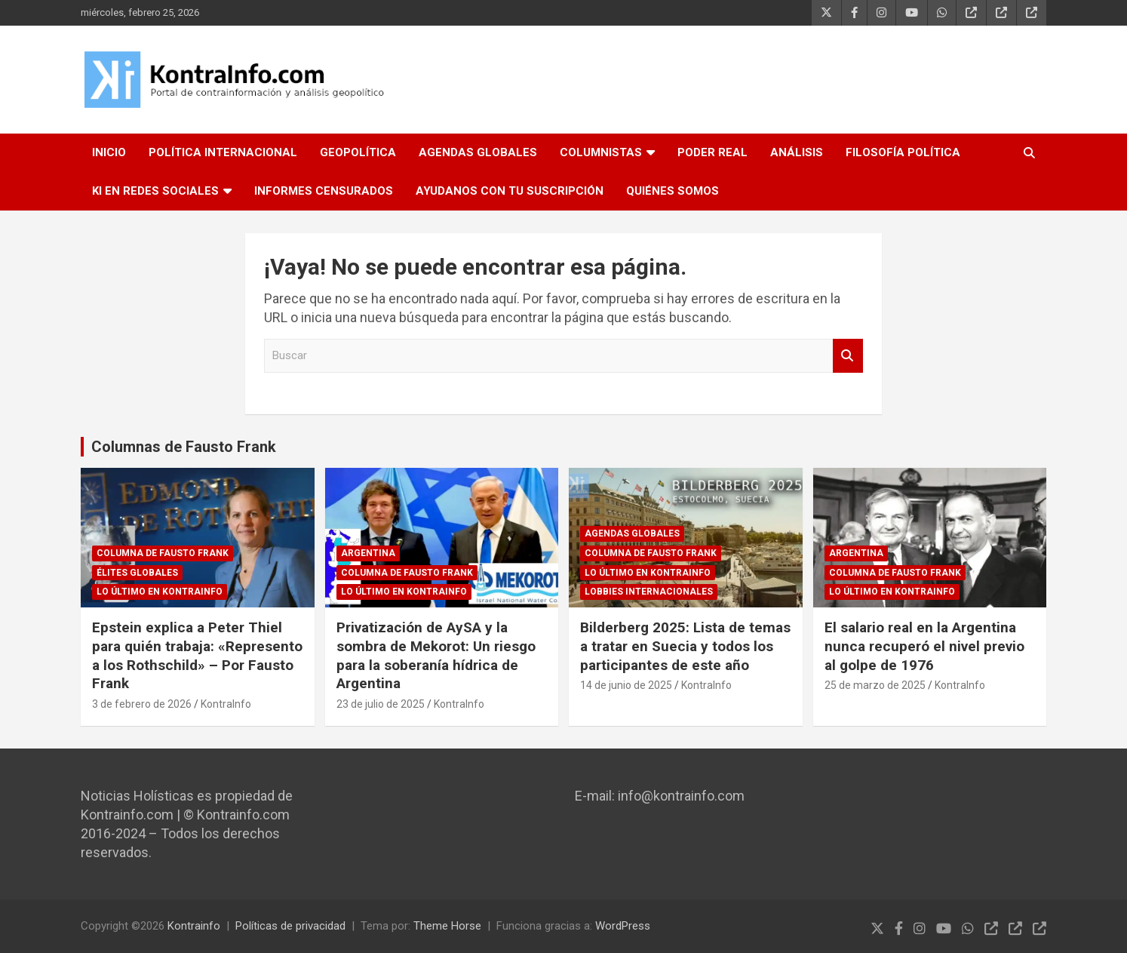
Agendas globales (632, 533)
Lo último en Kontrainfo (160, 591)
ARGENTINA (368, 553)
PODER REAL (712, 152)
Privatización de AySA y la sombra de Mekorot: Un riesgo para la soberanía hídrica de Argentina (436, 655)
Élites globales (137, 572)
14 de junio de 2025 (626, 685)
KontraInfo (226, 704)
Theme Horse (447, 926)
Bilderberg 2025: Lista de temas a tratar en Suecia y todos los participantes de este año (685, 646)
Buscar (848, 356)
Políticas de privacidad (290, 926)
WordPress (622, 926)
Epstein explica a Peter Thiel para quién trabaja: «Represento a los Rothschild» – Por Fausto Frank (197, 655)
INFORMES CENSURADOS (323, 191)
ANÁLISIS (796, 152)
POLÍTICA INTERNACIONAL (223, 152)
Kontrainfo (193, 926)
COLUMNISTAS (601, 152)
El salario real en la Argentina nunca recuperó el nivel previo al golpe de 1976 (924, 646)
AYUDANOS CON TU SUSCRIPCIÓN (509, 191)
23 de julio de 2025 (380, 704)
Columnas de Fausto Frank (183, 447)
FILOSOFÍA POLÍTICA (903, 152)
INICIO (109, 152)
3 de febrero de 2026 (142, 704)
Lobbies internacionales (649, 591)
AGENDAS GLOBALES (478, 152)
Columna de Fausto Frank (163, 553)
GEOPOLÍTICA (358, 152)
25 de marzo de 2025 (875, 685)
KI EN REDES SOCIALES (155, 191)
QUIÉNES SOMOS (672, 191)
